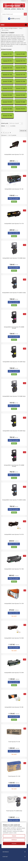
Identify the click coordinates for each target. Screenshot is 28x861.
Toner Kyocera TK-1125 (14, 776)
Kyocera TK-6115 (20, 108)
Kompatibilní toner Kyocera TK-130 (14, 189)
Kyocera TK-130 (7, 54)
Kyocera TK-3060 (7, 81)
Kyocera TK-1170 (20, 74)
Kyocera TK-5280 (20, 102)
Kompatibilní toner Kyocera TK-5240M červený (14, 466)
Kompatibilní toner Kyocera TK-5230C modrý (14, 292)
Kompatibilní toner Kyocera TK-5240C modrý (14, 499)
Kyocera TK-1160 (7, 74)
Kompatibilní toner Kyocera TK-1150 (14, 603)
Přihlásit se (23, 0)
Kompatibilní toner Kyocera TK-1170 (14, 223)
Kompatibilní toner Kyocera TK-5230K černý (14, 258)
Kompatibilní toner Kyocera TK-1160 (14, 569)
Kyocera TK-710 (7, 61)
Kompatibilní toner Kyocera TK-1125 (14, 154)
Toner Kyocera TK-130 (14, 741)
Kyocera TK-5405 (7, 108)
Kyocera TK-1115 (20, 61)
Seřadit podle (4, 123)
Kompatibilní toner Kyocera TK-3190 (14, 672)
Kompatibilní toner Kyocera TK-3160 (14, 638)
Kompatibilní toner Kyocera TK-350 (14, 707)
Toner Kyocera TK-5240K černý (14, 810)
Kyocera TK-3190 (20, 88)
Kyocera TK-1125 (7, 67)
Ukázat (3, 126)
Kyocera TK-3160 (20, 81)
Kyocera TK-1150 (20, 67)
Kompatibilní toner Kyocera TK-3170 (14, 534)
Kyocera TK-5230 (7, 95)
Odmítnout (14, 839)
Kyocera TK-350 (21, 54)
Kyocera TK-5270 (7, 102)
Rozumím (14, 843)
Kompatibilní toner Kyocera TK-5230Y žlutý (14, 361)
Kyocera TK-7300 (7, 115)
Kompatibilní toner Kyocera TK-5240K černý (14, 396)
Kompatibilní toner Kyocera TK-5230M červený (14, 327)
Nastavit (14, 836)
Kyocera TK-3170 (7, 88)
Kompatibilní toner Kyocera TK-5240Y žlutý (14, 430)
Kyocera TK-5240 (20, 95)
